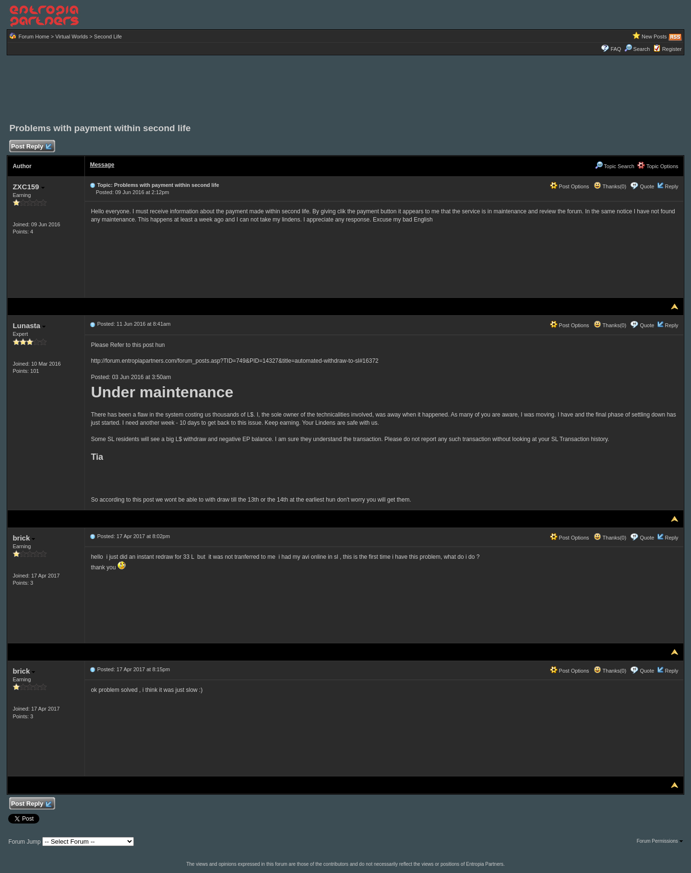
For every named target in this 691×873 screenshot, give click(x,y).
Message (102, 164)
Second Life (108, 36)
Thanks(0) (610, 186)
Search (637, 49)
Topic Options (658, 166)
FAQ (615, 49)
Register (672, 49)
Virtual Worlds (71, 36)
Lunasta (29, 325)
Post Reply (30, 147)
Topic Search (614, 166)
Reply (671, 186)
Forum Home (33, 36)
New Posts (654, 36)
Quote (647, 186)
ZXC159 (28, 187)
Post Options (569, 186)
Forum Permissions (660, 841)
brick (23, 538)
